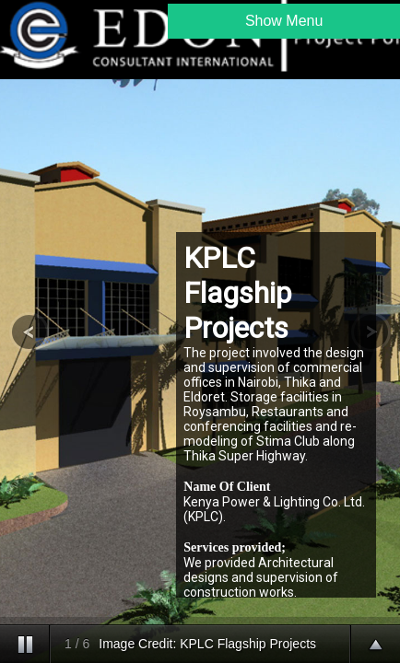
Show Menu (284, 21)
